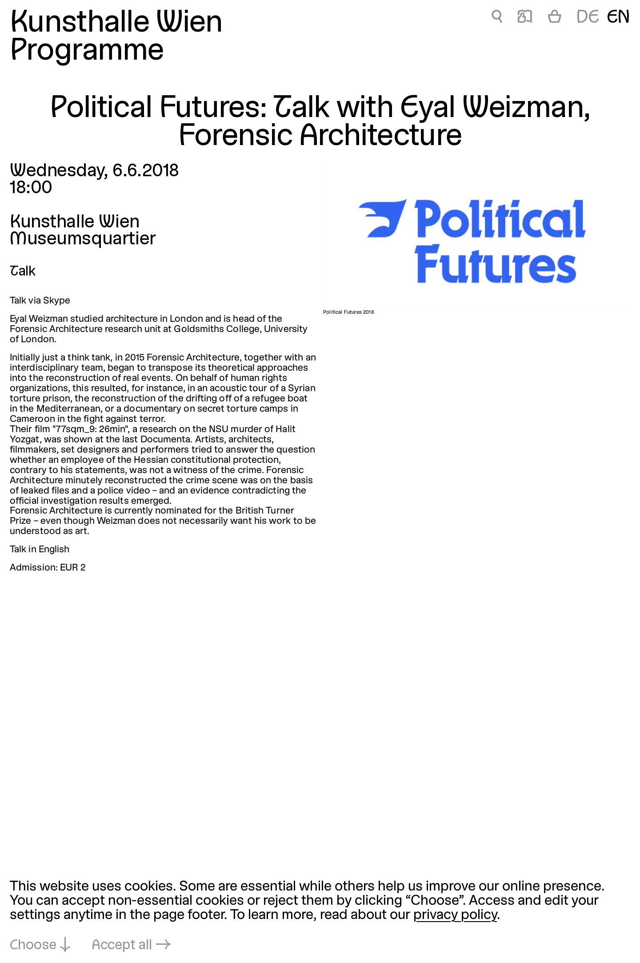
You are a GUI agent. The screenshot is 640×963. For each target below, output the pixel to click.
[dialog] (320, 916)
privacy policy (455, 915)
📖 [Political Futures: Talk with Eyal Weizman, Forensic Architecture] (524, 18)
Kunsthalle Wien (116, 23)
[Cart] (554, 18)
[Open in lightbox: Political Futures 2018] (476, 235)
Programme (87, 51)
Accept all (122, 945)
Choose (33, 945)
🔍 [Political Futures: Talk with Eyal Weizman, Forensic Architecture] (497, 18)
